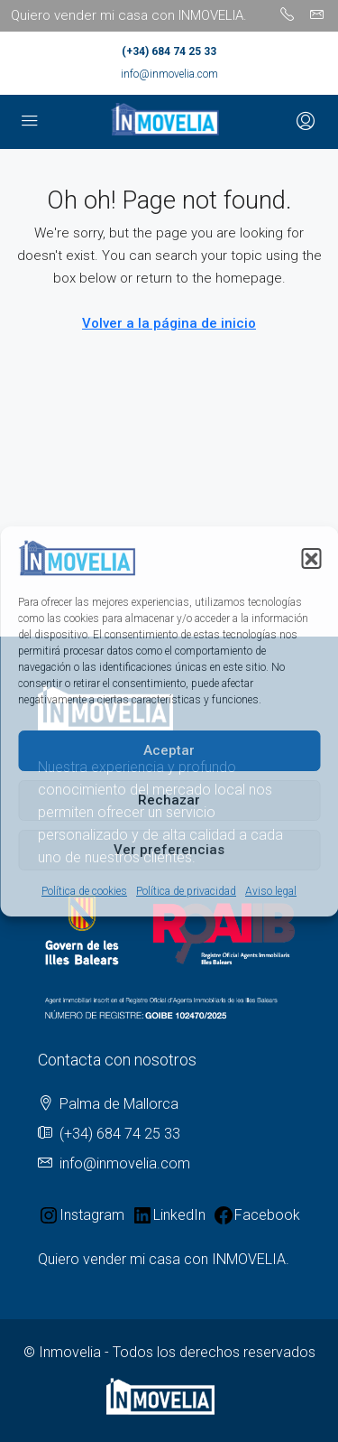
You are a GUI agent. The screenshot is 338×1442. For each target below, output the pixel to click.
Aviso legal (271, 891)
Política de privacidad (186, 891)
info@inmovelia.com (169, 74)
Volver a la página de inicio (169, 323)
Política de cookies (84, 891)
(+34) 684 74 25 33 (169, 51)
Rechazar (169, 800)
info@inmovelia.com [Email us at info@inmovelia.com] (124, 1163)
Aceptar (169, 750)
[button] (311, 558)
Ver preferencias (169, 850)
